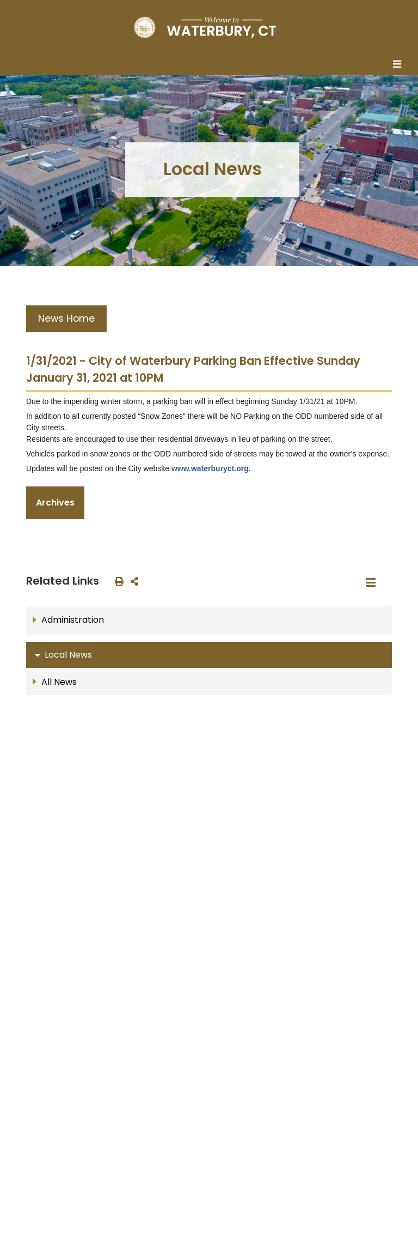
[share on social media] (132, 580)
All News (59, 682)
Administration (72, 620)
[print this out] (117, 580)
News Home (66, 318)
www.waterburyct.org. (211, 468)
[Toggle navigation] (400, 65)
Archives (55, 502)
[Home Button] (205, 27)
